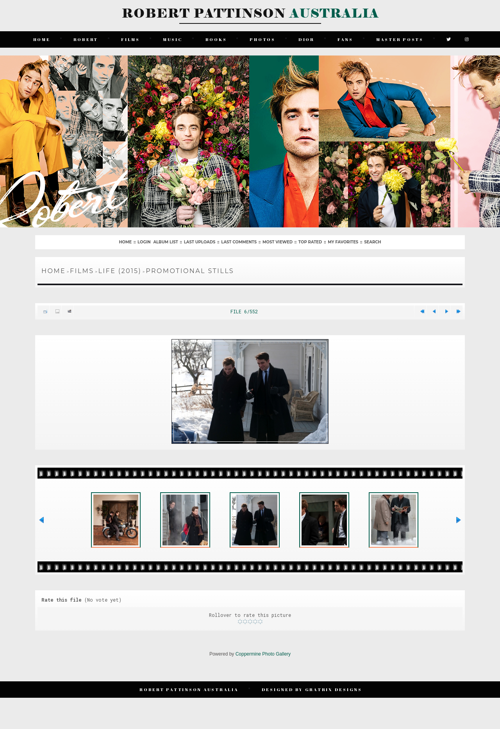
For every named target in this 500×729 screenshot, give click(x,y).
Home (41, 39)
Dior (306, 39)
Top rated (310, 241)
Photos (263, 39)
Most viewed (277, 241)
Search (372, 241)
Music (172, 39)
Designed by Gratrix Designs (312, 694)
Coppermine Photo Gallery (263, 658)
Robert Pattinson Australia (189, 694)
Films (130, 39)
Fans (345, 39)
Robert (85, 39)
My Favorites (343, 241)
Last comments (239, 241)
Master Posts (399, 39)
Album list (165, 241)
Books (216, 39)
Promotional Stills (190, 270)
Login (144, 241)
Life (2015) (120, 270)
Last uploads (200, 241)
